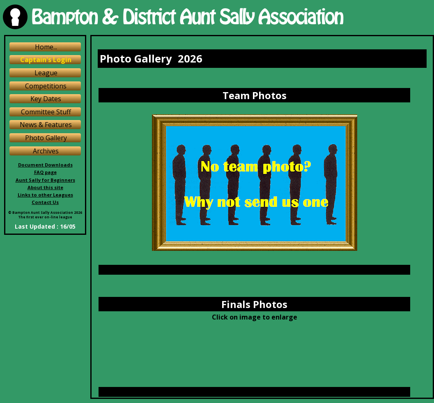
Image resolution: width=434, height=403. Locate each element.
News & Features (46, 124)
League (45, 72)
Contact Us (45, 202)
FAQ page (45, 172)
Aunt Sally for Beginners (45, 180)
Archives (46, 150)
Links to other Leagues (45, 195)
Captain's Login (45, 59)
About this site (45, 187)
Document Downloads (45, 165)
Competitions (46, 85)
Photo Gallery (46, 137)
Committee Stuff (46, 111)
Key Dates (45, 98)
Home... (46, 46)
